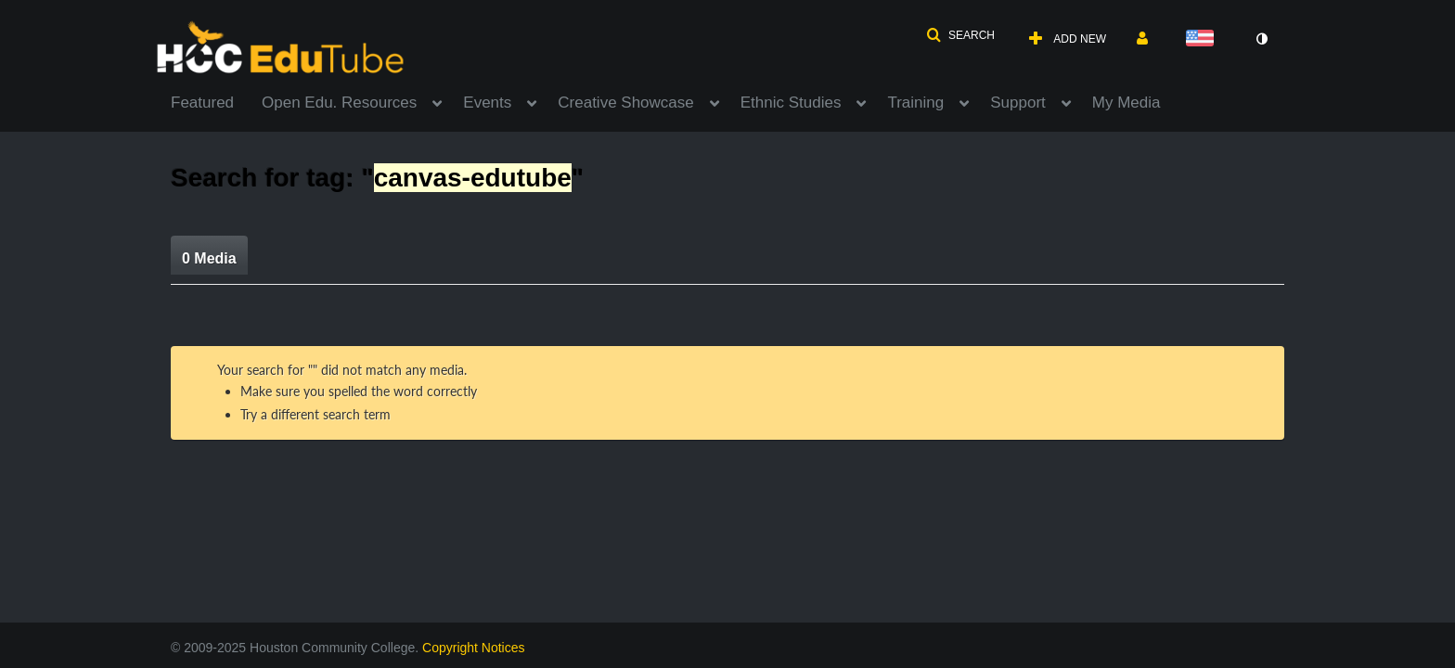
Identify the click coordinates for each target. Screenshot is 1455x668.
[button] (960, 35)
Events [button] (487, 102)
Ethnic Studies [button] (791, 102)
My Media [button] (1126, 102)
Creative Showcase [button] (625, 102)
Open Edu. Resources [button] (339, 102)
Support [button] (1018, 102)
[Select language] (1203, 39)
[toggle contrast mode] (1261, 39)
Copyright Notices (473, 647)
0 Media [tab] (209, 258)
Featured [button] (202, 102)
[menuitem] (216, 101)
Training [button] (915, 102)
